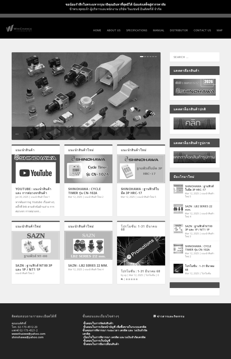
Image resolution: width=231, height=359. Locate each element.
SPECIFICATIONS (136, 25)
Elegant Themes (38, 354)
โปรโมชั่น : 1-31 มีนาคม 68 (140, 260)
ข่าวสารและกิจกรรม (170, 305)
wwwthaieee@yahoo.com (28, 322)
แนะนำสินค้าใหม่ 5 (146, 185)
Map (219, 25)
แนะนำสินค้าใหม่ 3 (24, 262)
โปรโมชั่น (150, 264)
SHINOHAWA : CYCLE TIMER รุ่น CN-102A (84, 180)
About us (113, 25)
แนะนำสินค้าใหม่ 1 (40, 185)
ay (125, 264)
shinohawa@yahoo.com (28, 326)
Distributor (179, 25)
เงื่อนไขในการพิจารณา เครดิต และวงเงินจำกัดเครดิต (114, 326)
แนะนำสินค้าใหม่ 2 (94, 185)
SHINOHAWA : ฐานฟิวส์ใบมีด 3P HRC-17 (140, 180)
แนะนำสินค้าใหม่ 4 (94, 258)
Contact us (202, 25)
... (17, 121)
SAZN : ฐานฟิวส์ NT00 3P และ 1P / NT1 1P (33, 256)
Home (97, 25)
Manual (158, 25)
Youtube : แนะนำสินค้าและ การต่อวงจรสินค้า (33, 180)
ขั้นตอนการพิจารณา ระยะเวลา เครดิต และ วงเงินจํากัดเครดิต (114, 320)
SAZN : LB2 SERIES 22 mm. (88, 254)
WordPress (74, 354)
